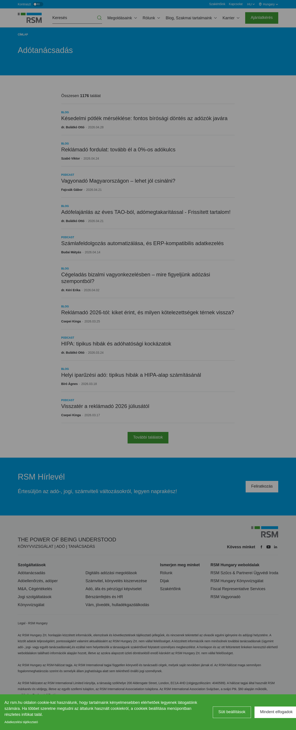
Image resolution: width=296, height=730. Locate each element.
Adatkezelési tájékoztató (21, 722)
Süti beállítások (231, 712)
